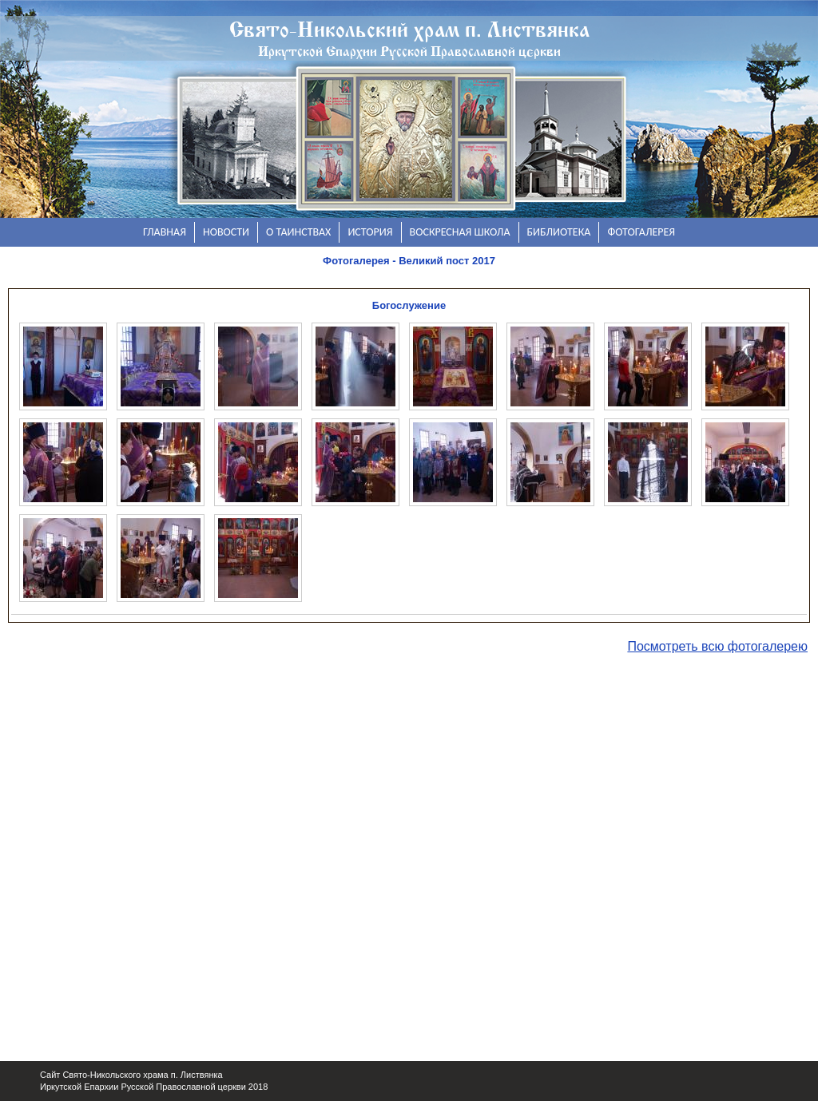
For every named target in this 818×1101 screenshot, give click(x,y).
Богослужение (409, 305)
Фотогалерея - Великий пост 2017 (409, 261)
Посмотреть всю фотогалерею (717, 646)
